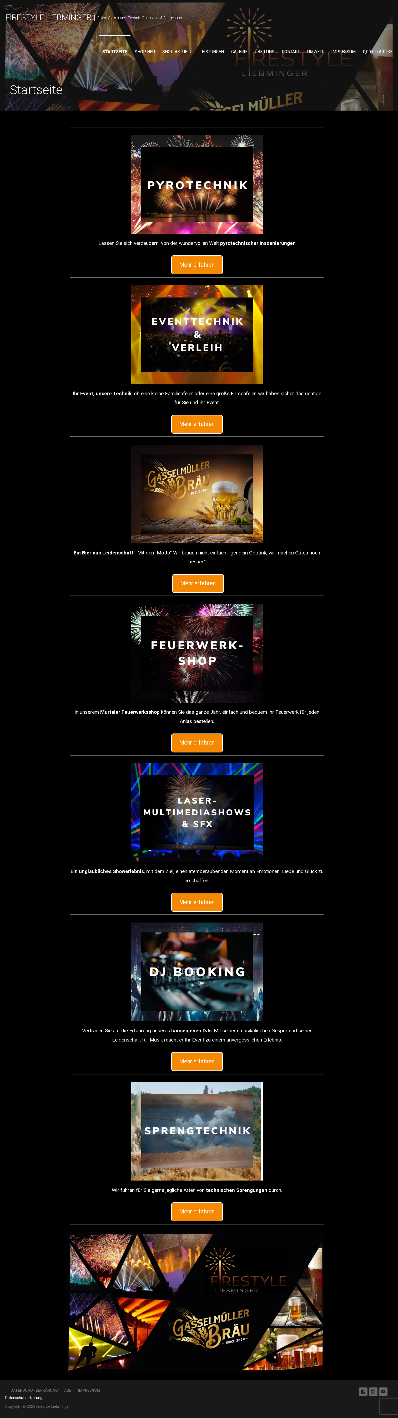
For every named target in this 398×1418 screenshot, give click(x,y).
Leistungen (211, 51)
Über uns (264, 51)
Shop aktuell (177, 51)
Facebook (363, 1391)
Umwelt (315, 51)
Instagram (373, 1391)
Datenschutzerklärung (23, 1398)
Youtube (383, 1391)
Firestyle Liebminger (48, 17)
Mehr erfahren (197, 264)
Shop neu (145, 51)
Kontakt (291, 51)
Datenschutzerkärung (34, 1390)
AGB (68, 1390)
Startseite (114, 51)
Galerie (239, 51)
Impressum (343, 51)
